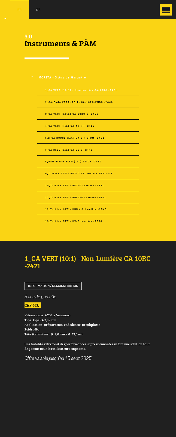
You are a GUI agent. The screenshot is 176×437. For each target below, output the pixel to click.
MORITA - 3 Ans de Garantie (62, 77)
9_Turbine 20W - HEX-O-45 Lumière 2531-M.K (79, 173)
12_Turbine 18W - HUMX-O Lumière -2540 (76, 209)
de (38, 9)
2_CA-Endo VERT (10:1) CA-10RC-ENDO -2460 (79, 102)
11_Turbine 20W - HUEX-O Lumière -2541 (75, 197)
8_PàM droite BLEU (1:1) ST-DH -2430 (73, 161)
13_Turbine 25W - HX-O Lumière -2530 (73, 221)
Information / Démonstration (53, 285)
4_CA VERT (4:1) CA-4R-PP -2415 (70, 126)
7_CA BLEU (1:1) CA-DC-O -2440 (69, 150)
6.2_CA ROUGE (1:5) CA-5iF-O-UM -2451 (75, 138)
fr (19, 9)
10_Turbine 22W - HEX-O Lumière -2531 (74, 185)
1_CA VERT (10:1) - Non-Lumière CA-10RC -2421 (81, 90)
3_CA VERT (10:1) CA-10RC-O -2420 (72, 114)
